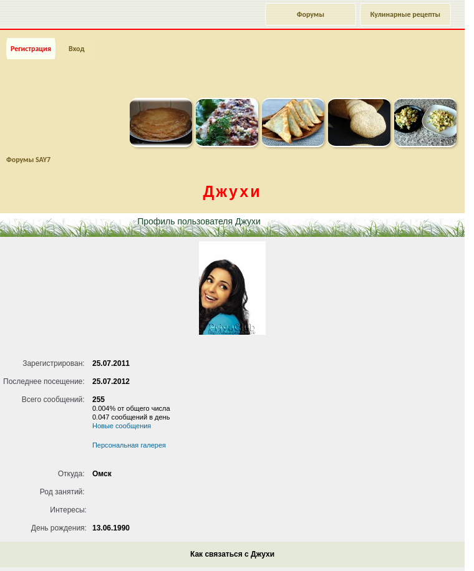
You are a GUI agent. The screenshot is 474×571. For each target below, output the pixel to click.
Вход (76, 48)
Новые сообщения (121, 425)
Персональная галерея (129, 445)
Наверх (414, 548)
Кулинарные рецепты (405, 14)
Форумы (310, 14)
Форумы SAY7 (28, 159)
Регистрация (31, 48)
